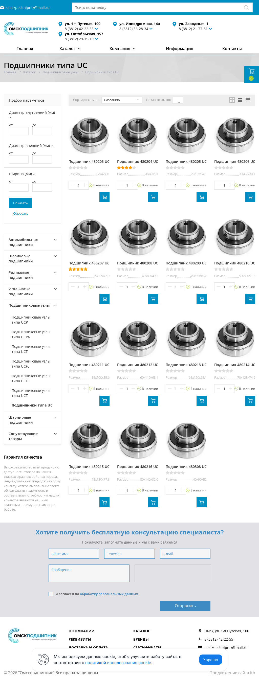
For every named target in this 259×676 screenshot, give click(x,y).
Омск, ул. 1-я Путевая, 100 (226, 618)
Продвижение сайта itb (232, 660)
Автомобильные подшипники (23, 242)
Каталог (67, 48)
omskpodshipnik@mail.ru (28, 7)
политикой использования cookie (118, 662)
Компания (120, 48)
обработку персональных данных (109, 594)
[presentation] (173, 573)
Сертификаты (147, 635)
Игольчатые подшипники (21, 291)
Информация (179, 48)
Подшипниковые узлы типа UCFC (31, 378)
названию (122, 100)
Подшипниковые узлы (29, 305)
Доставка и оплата (88, 635)
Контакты (232, 48)
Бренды (141, 627)
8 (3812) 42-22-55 (218, 627)
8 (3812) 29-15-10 (79, 38)
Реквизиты (80, 627)
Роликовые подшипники (21, 275)
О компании (82, 618)
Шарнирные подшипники (21, 420)
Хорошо (210, 659)
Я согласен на (93, 594)
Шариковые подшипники (21, 258)
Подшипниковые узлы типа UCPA (31, 334)
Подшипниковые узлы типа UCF (31, 349)
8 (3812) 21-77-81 (193, 28)
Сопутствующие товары (23, 436)
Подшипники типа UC (32, 405)
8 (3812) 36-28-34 (133, 28)
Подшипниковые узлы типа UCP (31, 320)
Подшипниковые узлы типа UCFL (31, 364)
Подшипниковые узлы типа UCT (31, 393)
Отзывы (141, 643)
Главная (24, 48)
